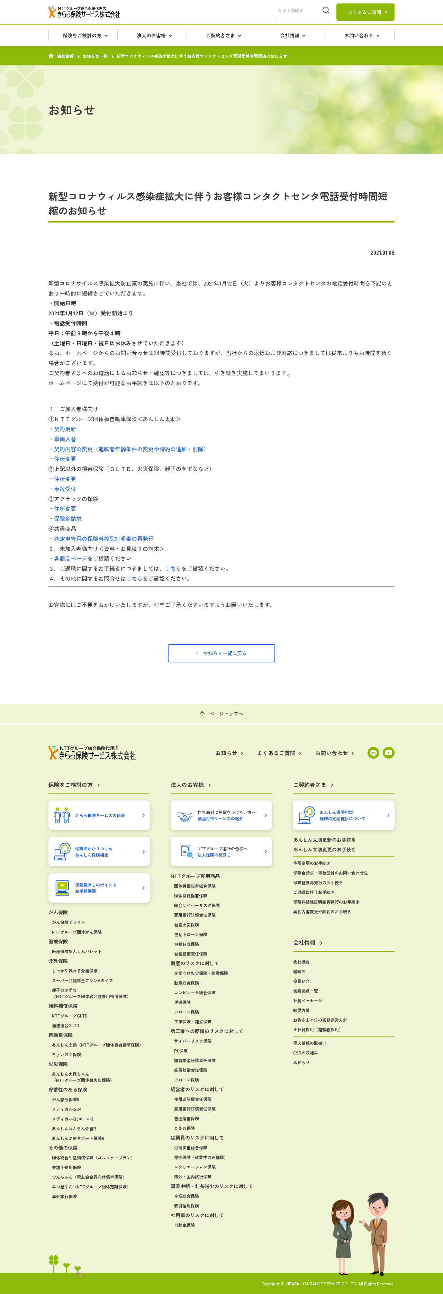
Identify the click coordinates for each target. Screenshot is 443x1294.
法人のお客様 (151, 35)
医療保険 (58, 941)
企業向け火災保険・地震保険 (201, 973)
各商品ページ (70, 558)
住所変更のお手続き (312, 863)
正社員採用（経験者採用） (318, 1029)
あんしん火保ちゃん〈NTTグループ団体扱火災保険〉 (83, 1077)
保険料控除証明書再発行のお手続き (326, 902)
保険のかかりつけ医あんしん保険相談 (93, 851)
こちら (173, 568)
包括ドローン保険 (190, 934)
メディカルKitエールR (72, 1119)
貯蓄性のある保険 (67, 1089)
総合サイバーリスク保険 (197, 905)
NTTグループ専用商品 (195, 875)
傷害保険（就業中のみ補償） (201, 1157)
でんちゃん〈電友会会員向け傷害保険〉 (89, 1177)
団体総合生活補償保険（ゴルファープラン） (93, 1157)
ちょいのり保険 (66, 1054)
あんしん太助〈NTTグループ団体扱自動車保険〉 (97, 1045)
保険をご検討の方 (82, 35)
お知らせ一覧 (95, 56)
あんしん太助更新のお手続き (324, 839)
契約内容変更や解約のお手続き (322, 911)
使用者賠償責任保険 (192, 1099)
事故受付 (65, 489)
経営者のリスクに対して (197, 1089)
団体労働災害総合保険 (195, 886)
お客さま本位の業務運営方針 (320, 1020)
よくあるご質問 (364, 12)
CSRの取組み (305, 1053)
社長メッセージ (307, 1000)
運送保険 (182, 1002)
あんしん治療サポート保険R (78, 1138)
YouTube (389, 753)
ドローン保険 (186, 1012)
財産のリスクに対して (195, 963)
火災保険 (58, 1063)
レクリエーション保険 (195, 1167)
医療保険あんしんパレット (77, 951)
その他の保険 (63, 1147)
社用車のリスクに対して (197, 1215)
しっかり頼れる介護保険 (75, 971)
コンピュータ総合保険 (195, 992)
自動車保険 (60, 1034)
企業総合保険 (186, 1196)
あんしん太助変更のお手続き (324, 849)
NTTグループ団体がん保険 (77, 932)
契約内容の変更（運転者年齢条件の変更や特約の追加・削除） (131, 449)
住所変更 (65, 458)
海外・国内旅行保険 (192, 1176)
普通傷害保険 (186, 1118)
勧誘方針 (301, 1010)
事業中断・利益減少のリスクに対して (212, 1186)
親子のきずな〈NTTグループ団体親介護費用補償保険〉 (91, 993)
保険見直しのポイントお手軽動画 (96, 888)
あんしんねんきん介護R (74, 1128)
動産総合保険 (186, 983)
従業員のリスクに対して (197, 1137)
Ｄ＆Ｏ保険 (184, 1128)
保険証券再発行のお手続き (318, 882)
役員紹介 (301, 981)
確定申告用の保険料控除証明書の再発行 (104, 538)
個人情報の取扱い (309, 1043)
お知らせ (301, 1062)
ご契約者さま (220, 35)
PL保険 (181, 1050)
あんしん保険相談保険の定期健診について (342, 815)
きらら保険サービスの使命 (100, 815)
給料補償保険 (63, 1005)
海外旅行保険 (64, 1196)
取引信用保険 (186, 1206)
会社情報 (289, 35)
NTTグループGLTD (70, 1016)
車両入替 (65, 439)
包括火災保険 (186, 924)
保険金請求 (68, 518)
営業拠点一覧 (305, 991)
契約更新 (65, 429)
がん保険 (58, 912)
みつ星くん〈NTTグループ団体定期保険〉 (91, 1186)
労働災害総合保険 (190, 1147)
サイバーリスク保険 (192, 1041)
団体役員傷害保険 (190, 895)
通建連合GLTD (65, 1025)
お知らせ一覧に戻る (225, 653)
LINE (373, 753)
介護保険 (58, 960)
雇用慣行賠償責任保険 (195, 915)
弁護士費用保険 (66, 1167)
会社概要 (301, 962)
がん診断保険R (66, 1099)
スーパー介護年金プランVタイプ (82, 980)
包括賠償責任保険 (190, 954)
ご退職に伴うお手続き (314, 892)
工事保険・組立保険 (192, 1021)
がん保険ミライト (68, 922)
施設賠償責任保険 (190, 1070)
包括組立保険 (186, 944)
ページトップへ (226, 713)
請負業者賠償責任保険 (195, 1060)
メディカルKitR (66, 1109)
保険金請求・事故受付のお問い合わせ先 (330, 873)
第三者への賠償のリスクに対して (207, 1031)
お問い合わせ (358, 35)
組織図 (299, 971)
